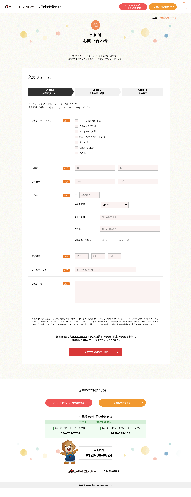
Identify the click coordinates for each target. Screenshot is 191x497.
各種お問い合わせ (163, 7)
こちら (65, 323)
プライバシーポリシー (71, 109)
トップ (154, 18)
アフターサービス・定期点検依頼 (133, 6)
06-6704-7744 (70, 439)
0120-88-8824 (99, 463)
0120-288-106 (120, 439)
